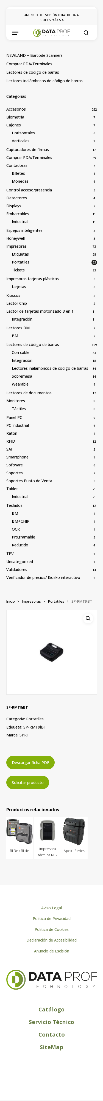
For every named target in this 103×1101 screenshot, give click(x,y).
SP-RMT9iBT (34, 727)
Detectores (16, 197)
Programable (23, 537)
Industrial (20, 221)
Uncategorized (19, 561)
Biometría (15, 117)
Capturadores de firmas (27, 149)
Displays (13, 205)
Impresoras (16, 246)
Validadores (16, 569)
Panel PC (14, 417)
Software (14, 464)
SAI (9, 449)
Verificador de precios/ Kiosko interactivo (43, 577)
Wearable (20, 384)
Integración (22, 319)
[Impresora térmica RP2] (47, 830)
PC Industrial (17, 425)
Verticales (20, 140)
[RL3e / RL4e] (19, 831)
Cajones (13, 125)
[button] (15, 32)
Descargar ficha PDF (30, 762)
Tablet (12, 488)
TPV (10, 553)
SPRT (24, 735)
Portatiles (20, 262)
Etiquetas (20, 254)
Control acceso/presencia (29, 190)
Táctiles (19, 408)
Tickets (18, 270)
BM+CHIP (20, 521)
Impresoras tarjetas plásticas (32, 278)
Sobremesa (22, 376)
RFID (10, 441)
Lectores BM (18, 327)
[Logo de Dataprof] (51, 988)
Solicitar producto (28, 782)
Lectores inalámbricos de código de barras (44, 80)
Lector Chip (16, 303)
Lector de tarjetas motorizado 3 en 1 (40, 311)
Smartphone (17, 457)
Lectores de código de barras (32, 72)
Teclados (14, 505)
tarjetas (19, 286)
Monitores (15, 400)
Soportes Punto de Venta (29, 480)
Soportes (14, 472)
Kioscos (13, 295)
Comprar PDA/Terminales (29, 63)
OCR (16, 529)
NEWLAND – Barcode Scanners (34, 55)
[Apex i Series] (74, 831)
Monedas (20, 181)
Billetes (18, 173)
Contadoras (16, 165)
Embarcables (17, 213)
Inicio (10, 601)
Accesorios (16, 109)
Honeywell (15, 238)
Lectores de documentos (29, 392)
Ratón (11, 433)
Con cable (20, 352)
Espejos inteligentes (24, 230)
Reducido (20, 544)
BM (15, 335)
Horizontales (23, 132)
